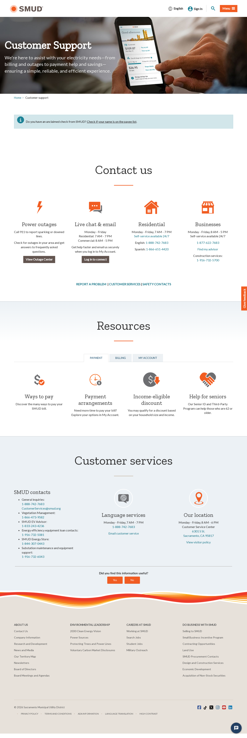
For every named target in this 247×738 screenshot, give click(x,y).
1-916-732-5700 (208, 260)
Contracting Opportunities (199, 643)
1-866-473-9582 (33, 517)
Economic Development (197, 669)
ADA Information (88, 713)
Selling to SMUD (192, 631)
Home (17, 97)
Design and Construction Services (203, 662)
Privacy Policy (29, 713)
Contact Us (21, 631)
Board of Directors (25, 669)
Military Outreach (137, 650)
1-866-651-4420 (157, 249)
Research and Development (30, 643)
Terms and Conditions (58, 713)
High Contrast (149, 713)
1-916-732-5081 (33, 534)
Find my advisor (207, 249)
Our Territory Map (25, 656)
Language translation (119, 713)
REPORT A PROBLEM (91, 284)
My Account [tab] (148, 357)
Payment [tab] (96, 357)
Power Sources (79, 637)
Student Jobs (134, 643)
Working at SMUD (137, 631)
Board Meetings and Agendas (32, 675)
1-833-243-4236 (33, 526)
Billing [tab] (120, 357)
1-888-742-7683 (157, 242)
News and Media (24, 650)
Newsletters (21, 662)
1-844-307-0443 (33, 543)
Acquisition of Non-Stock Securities (204, 675)
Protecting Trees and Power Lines (90, 643)
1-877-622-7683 (208, 242)
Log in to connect (95, 259)
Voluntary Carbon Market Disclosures (92, 650)
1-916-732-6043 (33, 556)
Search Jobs (133, 637)
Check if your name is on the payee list (111, 121)
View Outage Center (39, 259)
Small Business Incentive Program (203, 637)
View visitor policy (198, 542)
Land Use (188, 650)
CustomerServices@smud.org (41, 508)
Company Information (27, 637)
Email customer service (123, 533)
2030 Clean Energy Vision (85, 631)
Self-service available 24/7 (151, 236)
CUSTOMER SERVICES (124, 284)
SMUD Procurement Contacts (201, 656)
